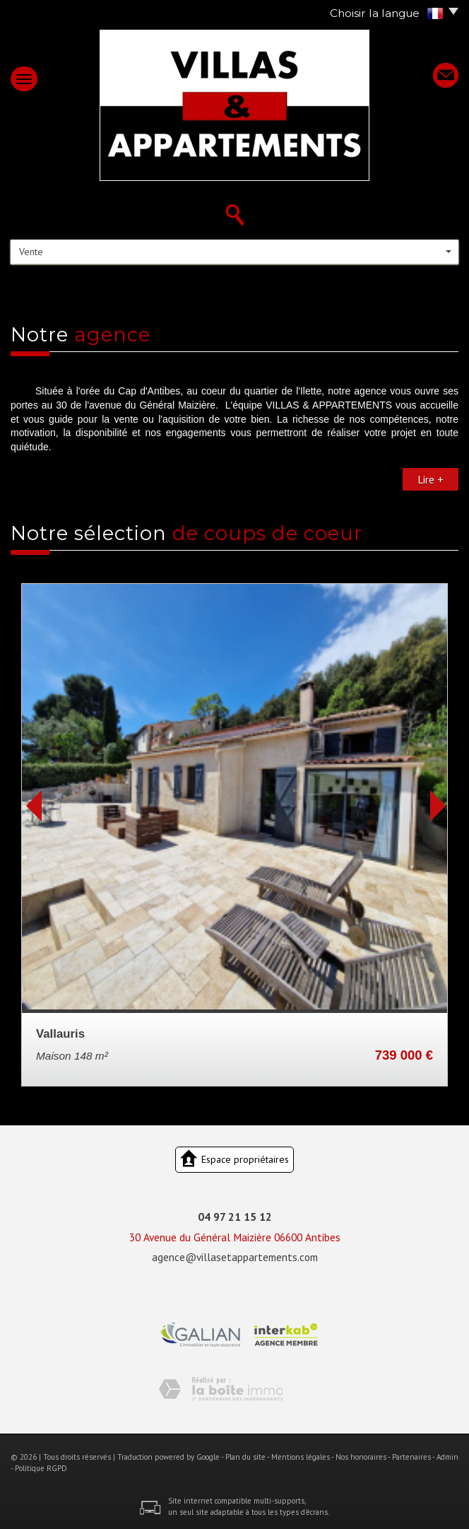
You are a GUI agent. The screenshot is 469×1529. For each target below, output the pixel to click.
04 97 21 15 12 (235, 1216)
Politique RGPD (41, 1468)
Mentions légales (300, 1457)
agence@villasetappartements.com (235, 1257)
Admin (447, 1457)
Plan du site (245, 1457)
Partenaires (411, 1457)
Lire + (430, 479)
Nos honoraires (361, 1457)
